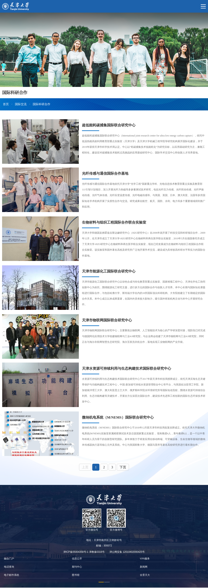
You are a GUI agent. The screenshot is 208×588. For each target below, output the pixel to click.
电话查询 (9, 566)
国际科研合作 (41, 104)
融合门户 (9, 557)
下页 (123, 466)
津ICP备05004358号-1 (75, 551)
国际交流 (21, 104)
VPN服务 (145, 557)
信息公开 (77, 557)
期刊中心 (77, 566)
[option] (36, 566)
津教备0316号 (97, 551)
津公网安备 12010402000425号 (127, 551)
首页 (6, 104)
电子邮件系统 (11, 574)
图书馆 (75, 574)
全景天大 (145, 574)
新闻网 (143, 566)
